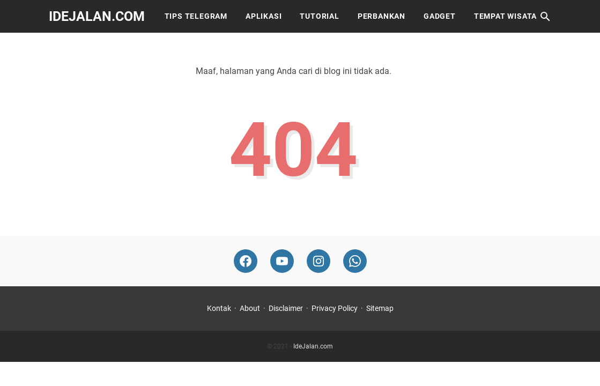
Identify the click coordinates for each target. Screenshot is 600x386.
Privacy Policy (335, 308)
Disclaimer (286, 308)
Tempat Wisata (505, 16)
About (250, 308)
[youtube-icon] (282, 261)
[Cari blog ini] (545, 16)
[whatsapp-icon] (355, 261)
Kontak (219, 308)
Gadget (440, 16)
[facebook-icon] (245, 261)
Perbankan (381, 16)
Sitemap (380, 308)
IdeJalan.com (97, 16)
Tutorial (319, 16)
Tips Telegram (196, 16)
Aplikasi (264, 16)
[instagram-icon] (318, 261)
